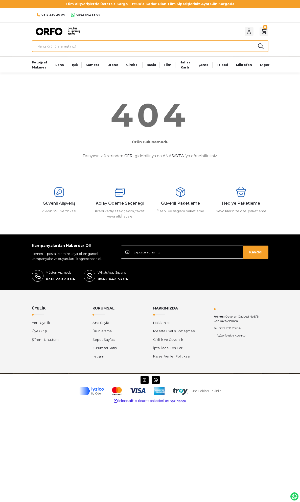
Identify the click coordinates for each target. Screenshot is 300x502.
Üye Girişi (39, 335)
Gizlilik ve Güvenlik (168, 344)
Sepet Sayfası (104, 344)
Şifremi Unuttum (45, 344)
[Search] (150, 49)
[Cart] (262, 32)
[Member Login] (245, 32)
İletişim (98, 360)
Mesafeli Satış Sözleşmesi (174, 335)
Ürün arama (102, 335)
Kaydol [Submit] (255, 256)
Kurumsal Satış (105, 352)
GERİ (129, 159)
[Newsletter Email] (194, 256)
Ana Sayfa (101, 327)
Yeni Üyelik (41, 327)
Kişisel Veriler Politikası (171, 360)
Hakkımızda (163, 327)
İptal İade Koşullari (168, 352)
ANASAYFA (173, 159)
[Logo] (57, 32)
